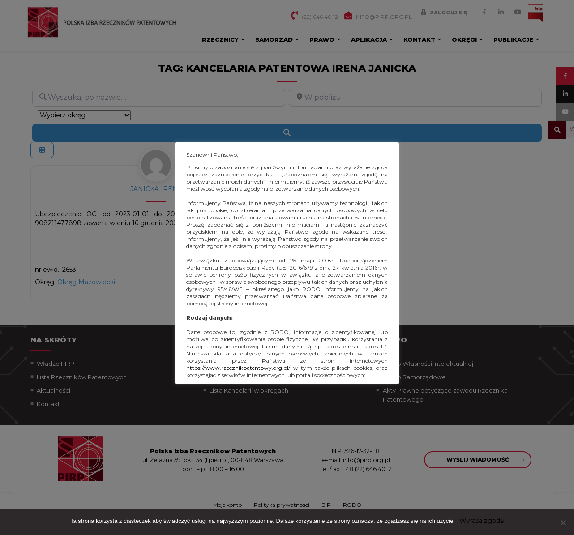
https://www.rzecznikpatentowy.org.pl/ (238, 367)
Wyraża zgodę (481, 521)
